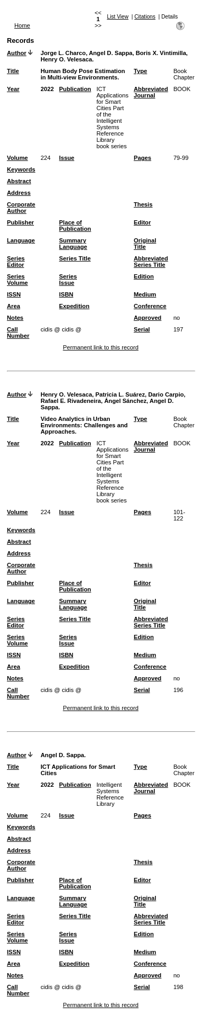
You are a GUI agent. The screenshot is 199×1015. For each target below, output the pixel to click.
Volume (17, 158)
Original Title (145, 243)
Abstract (19, 181)
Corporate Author (21, 207)
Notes (15, 318)
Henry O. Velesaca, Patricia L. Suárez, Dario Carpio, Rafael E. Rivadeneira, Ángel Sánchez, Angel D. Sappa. (112, 400)
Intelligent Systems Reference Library (110, 794)
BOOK (182, 89)
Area (13, 306)
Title (13, 71)
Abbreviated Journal (151, 92)
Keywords (21, 169)
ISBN (66, 294)
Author (17, 53)
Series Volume (17, 279)
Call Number (18, 332)
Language (21, 240)
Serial (142, 329)
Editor (142, 222)
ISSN (14, 294)
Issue (66, 158)
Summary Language (73, 243)
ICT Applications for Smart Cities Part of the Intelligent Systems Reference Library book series (112, 117)
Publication (75, 89)
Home (22, 25)
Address (19, 193)
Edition (144, 276)
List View (118, 17)
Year (13, 89)
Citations (144, 17)
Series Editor (16, 261)
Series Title (75, 258)
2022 (47, 89)
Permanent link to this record (101, 347)
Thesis (143, 204)
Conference (150, 306)
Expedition (74, 306)
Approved (147, 318)
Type (140, 71)
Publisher (20, 222)
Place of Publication (75, 225)
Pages (142, 158)
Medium (145, 294)
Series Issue (68, 279)
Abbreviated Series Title (151, 261)
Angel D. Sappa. (62, 755)
